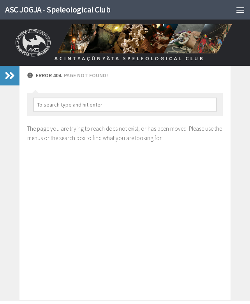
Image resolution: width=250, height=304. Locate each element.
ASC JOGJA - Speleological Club (57, 9)
